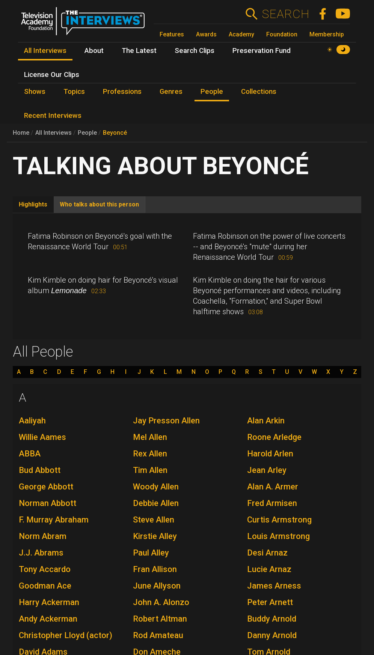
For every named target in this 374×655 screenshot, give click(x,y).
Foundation (281, 34)
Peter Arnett (270, 602)
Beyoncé (115, 132)
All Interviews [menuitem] (45, 51)
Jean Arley (267, 470)
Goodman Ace (45, 585)
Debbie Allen (156, 503)
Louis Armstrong (278, 536)
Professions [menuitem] (122, 91)
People (87, 132)
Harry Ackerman (49, 602)
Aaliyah (32, 420)
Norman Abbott (47, 503)
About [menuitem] (94, 51)
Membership (326, 34)
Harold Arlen (270, 453)
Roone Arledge (274, 437)
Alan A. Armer (272, 486)
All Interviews (53, 132)
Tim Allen (150, 470)
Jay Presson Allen (166, 420)
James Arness (274, 585)
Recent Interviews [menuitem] (52, 115)
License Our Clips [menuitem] (51, 75)
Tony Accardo (45, 569)
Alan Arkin (266, 420)
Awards (206, 34)
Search (285, 14)
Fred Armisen (272, 503)
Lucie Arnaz (269, 569)
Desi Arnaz (267, 552)
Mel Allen (150, 437)
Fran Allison (155, 569)
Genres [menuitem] (171, 91)
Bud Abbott (39, 470)
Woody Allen (156, 486)
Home (21, 132)
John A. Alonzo (161, 602)
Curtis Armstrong (279, 519)
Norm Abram (42, 536)
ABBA (30, 453)
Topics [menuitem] (74, 91)
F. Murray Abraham (54, 519)
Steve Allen (153, 519)
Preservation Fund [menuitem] (261, 51)
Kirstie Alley (155, 536)
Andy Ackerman (48, 618)
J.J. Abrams (41, 552)
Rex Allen (150, 453)
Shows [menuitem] (34, 91)
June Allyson (157, 585)
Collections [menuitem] (258, 91)
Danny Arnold (272, 635)
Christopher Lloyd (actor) (65, 635)
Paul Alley (151, 552)
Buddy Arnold (271, 618)
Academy (241, 34)
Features (172, 34)
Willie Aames (42, 437)
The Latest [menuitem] (139, 51)
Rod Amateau (158, 635)
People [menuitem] (212, 91)
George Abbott (46, 486)
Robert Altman (160, 618)
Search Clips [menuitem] (194, 51)
